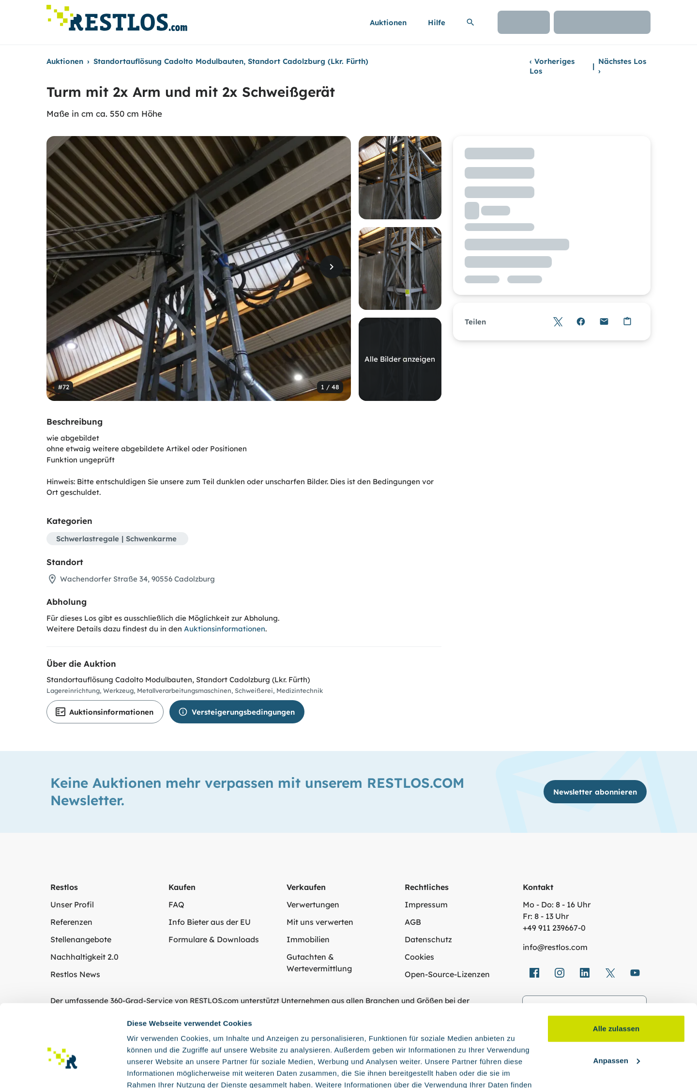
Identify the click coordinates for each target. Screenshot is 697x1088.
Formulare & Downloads (213, 939)
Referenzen (71, 922)
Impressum (426, 904)
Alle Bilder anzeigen (399, 359)
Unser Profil (72, 904)
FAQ (176, 904)
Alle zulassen (616, 974)
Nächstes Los (622, 66)
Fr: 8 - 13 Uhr (546, 916)
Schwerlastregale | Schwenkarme (116, 538)
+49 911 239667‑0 (554, 928)
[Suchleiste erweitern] (470, 22)
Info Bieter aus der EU (209, 922)
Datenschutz (428, 939)
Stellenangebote (80, 939)
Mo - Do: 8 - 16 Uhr (557, 904)
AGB (413, 922)
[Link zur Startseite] (116, 15)
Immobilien (308, 939)
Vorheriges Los (552, 66)
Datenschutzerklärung (217, 1042)
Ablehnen (616, 1038)
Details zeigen (151, 1069)
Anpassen (616, 1006)
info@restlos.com (555, 947)
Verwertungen (313, 904)
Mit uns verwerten (320, 922)
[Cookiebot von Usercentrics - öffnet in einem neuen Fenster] (62, 1069)
